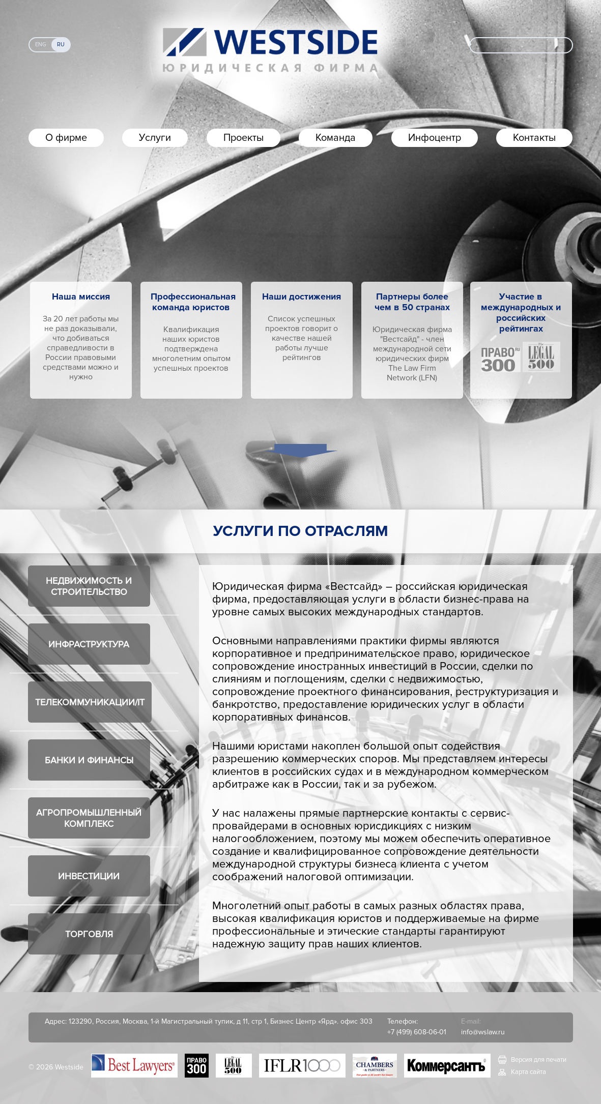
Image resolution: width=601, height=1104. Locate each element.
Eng (40, 44)
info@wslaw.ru (483, 1032)
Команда (336, 138)
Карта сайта (528, 1072)
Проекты (243, 138)
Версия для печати (538, 1060)
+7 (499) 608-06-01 (416, 1032)
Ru (61, 44)
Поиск (499, 45)
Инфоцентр (434, 138)
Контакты (534, 138)
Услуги (155, 138)
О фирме (66, 138)
